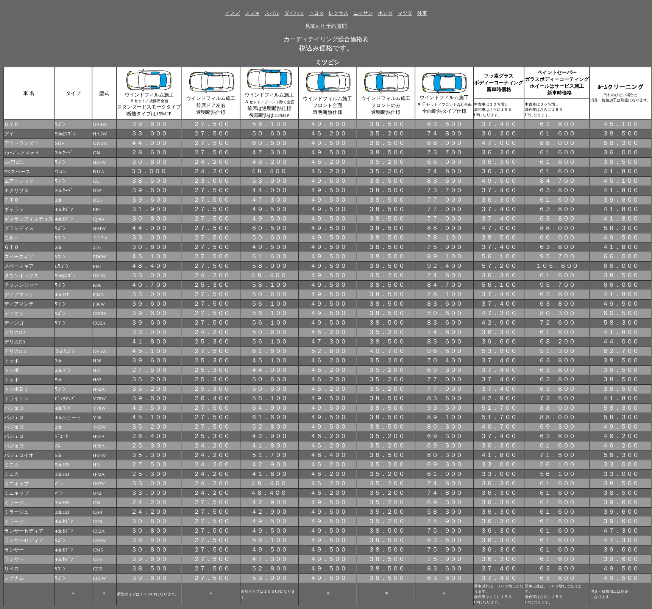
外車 (422, 13)
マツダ (405, 13)
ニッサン (363, 13)
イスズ (232, 13)
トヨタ (316, 13)
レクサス (338, 13)
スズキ (252, 13)
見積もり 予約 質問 (326, 26)
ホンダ (385, 13)
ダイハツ (294, 13)
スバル (272, 13)
